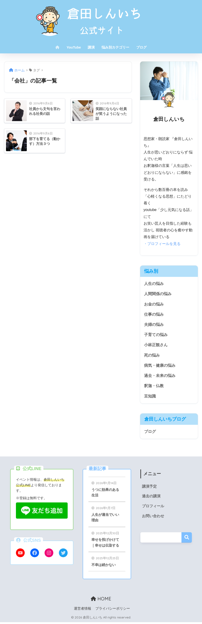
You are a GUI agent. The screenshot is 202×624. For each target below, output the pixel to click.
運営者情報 (82, 610)
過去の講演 (150, 498)
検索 (186, 539)
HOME (101, 600)
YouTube (74, 47)
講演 (91, 47)
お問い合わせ (152, 518)
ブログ (141, 47)
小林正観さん (156, 345)
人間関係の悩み (158, 294)
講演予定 (148, 488)
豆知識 (150, 397)
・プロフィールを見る (162, 243)
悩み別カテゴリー (115, 47)
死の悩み (152, 356)
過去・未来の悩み (159, 376)
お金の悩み (154, 304)
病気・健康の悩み (159, 366)
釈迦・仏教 (154, 387)
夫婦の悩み (154, 325)
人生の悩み (154, 283)
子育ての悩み (156, 335)
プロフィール (152, 508)
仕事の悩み (154, 314)
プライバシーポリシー (112, 610)
